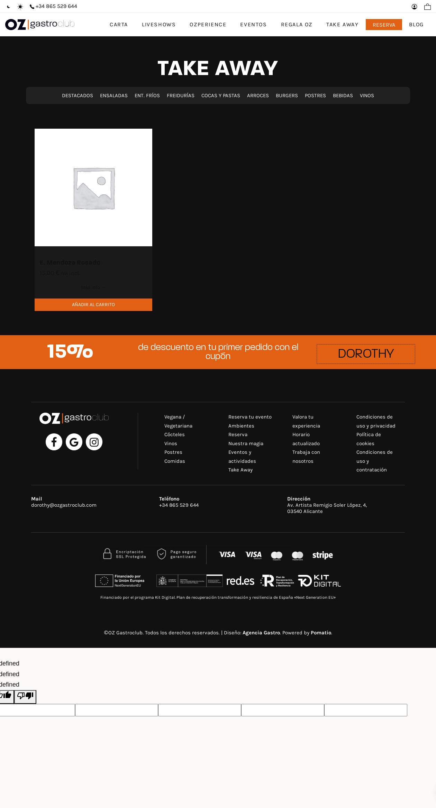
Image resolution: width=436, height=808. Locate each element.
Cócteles (174, 434)
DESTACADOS (77, 95)
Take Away (240, 470)
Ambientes (241, 426)
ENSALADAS (114, 95)
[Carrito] (427, 6)
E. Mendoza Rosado (70, 263)
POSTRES (315, 95)
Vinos (170, 443)
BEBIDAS (343, 95)
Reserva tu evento (250, 417)
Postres (173, 452)
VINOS (367, 95)
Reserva (237, 434)
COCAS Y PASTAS (220, 95)
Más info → (93, 287)
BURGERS (287, 95)
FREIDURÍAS (180, 95)
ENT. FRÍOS (147, 95)
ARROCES (258, 95)
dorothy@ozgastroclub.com (64, 505)
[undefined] (25, 697)
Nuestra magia (245, 443)
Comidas (174, 461)
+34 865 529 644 (179, 505)
